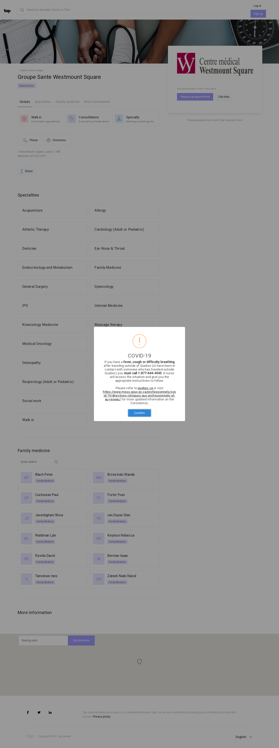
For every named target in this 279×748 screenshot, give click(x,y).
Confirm (139, 413)
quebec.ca (145, 388)
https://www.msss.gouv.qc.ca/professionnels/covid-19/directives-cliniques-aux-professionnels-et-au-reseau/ (139, 395)
